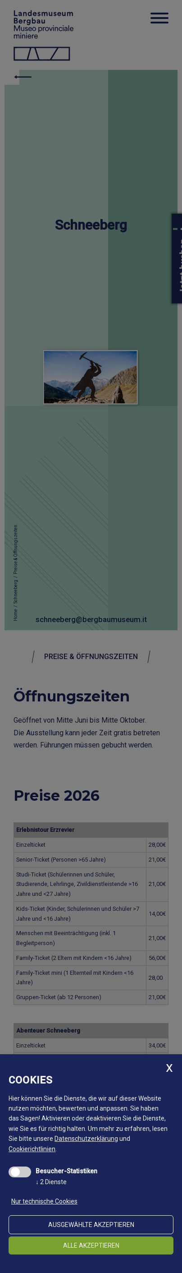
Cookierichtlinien (32, 1149)
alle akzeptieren (91, 1245)
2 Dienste (51, 1181)
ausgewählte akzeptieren (91, 1224)
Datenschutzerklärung (86, 1138)
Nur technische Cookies (44, 1201)
